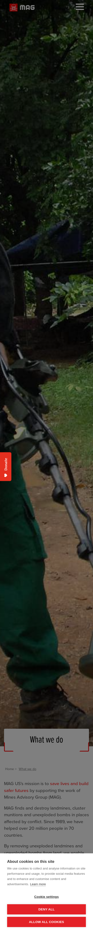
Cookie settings (46, 897)
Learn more (38, 884)
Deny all (46, 909)
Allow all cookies (46, 922)
